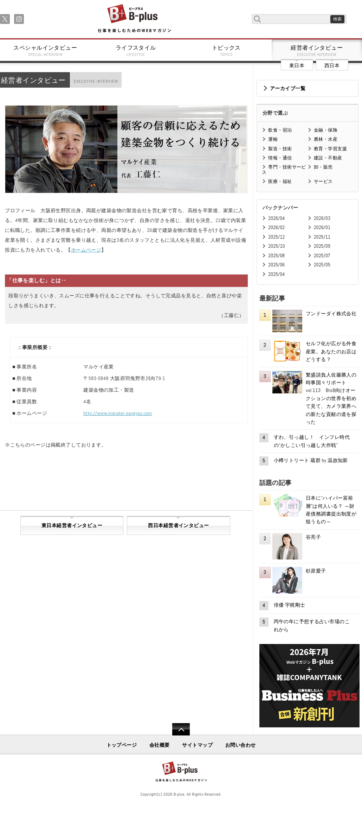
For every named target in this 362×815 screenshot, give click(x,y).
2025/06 (276, 265)
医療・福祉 (280, 181)
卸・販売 (323, 167)
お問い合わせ (240, 745)
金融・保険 (325, 130)
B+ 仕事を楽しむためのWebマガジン (134, 18)
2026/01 (322, 227)
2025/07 (322, 256)
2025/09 (322, 246)
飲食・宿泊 (280, 130)
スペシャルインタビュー (45, 50)
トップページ (121, 745)
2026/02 (276, 227)
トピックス (226, 50)
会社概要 (159, 745)
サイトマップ (197, 745)
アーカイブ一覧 (287, 88)
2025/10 (276, 246)
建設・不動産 (328, 158)
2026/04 (276, 218)
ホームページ (86, 250)
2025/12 (276, 237)
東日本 (296, 65)
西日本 (332, 65)
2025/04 (276, 274)
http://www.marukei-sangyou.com (117, 413)
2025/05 (322, 265)
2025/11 (322, 237)
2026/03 (322, 218)
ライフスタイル (136, 50)
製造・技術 (280, 149)
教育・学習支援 (330, 149)
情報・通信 (280, 158)
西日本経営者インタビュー (178, 525)
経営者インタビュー (317, 50)
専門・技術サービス (284, 169)
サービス (323, 181)
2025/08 (276, 256)
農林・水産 (325, 139)
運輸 (273, 139)
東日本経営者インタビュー (71, 525)
